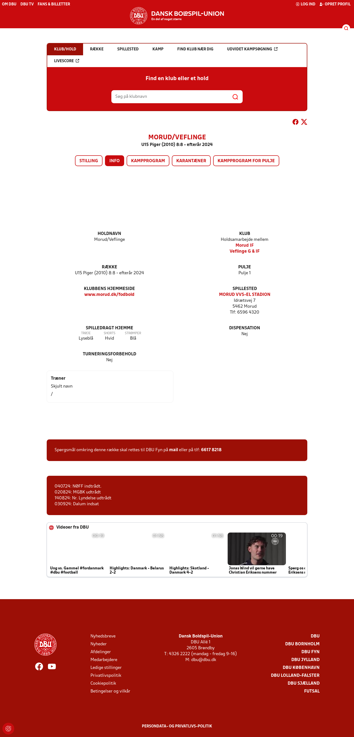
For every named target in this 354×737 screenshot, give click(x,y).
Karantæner (191, 161)
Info (114, 161)
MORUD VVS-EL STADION (244, 295)
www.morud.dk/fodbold (109, 295)
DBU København (301, 668)
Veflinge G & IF (245, 251)
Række (109, 267)
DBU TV (27, 4)
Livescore (66, 61)
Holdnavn (109, 234)
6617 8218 (211, 450)
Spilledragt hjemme (109, 328)
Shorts (109, 333)
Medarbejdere (103, 660)
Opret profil (335, 4)
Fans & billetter (54, 4)
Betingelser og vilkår (110, 691)
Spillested (245, 289)
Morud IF (245, 246)
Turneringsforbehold (109, 354)
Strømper (133, 333)
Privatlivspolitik (105, 676)
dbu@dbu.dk (203, 660)
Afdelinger (100, 652)
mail (173, 450)
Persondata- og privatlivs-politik (177, 726)
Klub (244, 234)
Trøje (86, 333)
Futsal (312, 691)
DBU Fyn (310, 652)
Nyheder (98, 644)
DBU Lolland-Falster (295, 676)
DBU (315, 636)
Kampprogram (148, 161)
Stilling (88, 161)
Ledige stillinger (106, 668)
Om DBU (9, 4)
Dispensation (244, 328)
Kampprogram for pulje (246, 161)
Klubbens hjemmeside (109, 289)
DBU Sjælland (304, 683)
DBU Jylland (305, 660)
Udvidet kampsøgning (252, 49)
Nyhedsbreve (103, 636)
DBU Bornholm (302, 644)
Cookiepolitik (103, 683)
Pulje (244, 267)
